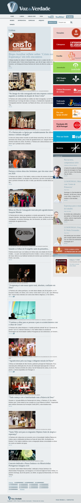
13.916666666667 (33, 484)
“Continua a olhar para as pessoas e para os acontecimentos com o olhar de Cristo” (33, 323)
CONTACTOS (70, 500)
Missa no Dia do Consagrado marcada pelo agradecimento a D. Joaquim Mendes (33, 211)
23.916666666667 (13, 489)
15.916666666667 (13, 486)
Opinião (12, 24)
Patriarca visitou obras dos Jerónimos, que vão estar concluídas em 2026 (33, 172)
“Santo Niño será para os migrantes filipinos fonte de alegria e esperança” (32, 433)
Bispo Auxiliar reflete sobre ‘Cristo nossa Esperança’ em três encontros (32, 55)
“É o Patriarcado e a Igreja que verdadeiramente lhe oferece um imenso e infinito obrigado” (33, 133)
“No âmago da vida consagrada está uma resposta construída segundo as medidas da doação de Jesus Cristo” (32, 95)
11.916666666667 (13, 484)
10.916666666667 (39, 482)
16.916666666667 (23, 486)
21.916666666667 (33, 487)
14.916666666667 (44, 484)
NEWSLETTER (52, 22)
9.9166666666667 (29, 482)
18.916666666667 (44, 486)
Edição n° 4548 (75, 260)
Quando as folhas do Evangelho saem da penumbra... (29, 249)
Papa (41, 16)
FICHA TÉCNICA (60, 500)
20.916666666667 (23, 487)
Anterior (11, 482)
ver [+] (10, 67)
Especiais (32, 20)
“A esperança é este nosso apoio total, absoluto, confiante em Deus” (32, 286)
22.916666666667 (44, 487)
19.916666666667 (13, 487)
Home (12, 16)
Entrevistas (22, 20)
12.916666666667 (23, 484)
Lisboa (22, 16)
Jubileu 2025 (31, 16)
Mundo (12, 20)
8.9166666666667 (19, 482)
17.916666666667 (33, 486)
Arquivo (41, 20)
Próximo (22, 489)
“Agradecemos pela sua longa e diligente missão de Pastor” (31, 361)
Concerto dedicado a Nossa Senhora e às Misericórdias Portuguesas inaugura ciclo (30, 464)
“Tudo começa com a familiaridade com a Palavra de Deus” (31, 397)
